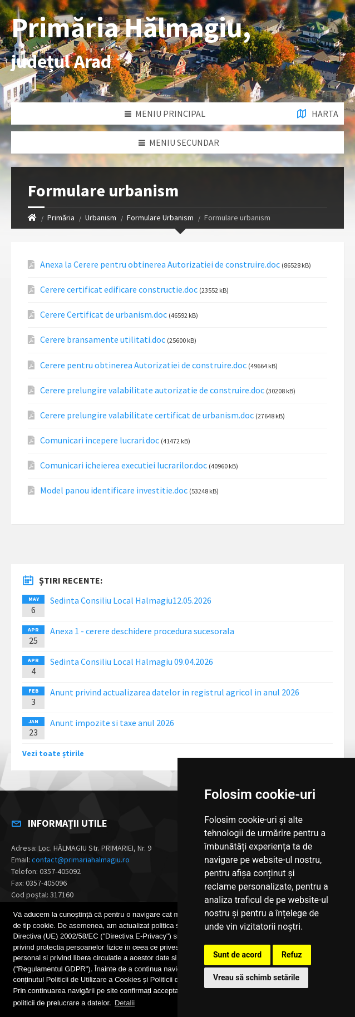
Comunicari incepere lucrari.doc (99, 440)
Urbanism (100, 218)
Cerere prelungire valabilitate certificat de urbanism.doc (147, 415)
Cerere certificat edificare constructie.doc (119, 289)
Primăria (61, 218)
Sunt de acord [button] (237, 954)
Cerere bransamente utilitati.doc (102, 339)
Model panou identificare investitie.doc (114, 490)
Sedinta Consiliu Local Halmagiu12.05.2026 (130, 600)
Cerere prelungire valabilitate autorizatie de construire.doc (152, 390)
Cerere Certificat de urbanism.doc (103, 314)
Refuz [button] (292, 954)
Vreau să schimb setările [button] (256, 977)
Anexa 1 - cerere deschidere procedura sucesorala (142, 630)
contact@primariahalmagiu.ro (81, 860)
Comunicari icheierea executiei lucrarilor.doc (123, 465)
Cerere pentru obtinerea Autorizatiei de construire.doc (143, 365)
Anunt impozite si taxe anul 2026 (112, 722)
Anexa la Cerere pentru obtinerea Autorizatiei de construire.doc (160, 264)
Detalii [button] (125, 1003)
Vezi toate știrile (53, 753)
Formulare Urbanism (160, 218)
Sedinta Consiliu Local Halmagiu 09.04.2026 (131, 661)
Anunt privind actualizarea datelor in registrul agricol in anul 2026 (174, 692)
